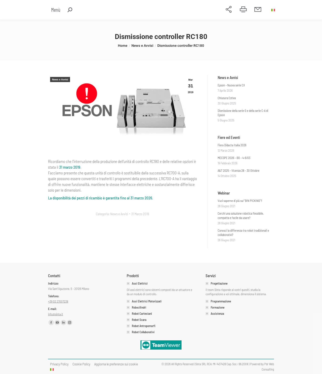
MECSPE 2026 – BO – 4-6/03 (234, 158)
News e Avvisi (60, 79)
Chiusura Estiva (227, 98)
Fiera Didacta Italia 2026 (232, 145)
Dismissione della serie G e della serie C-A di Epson (243, 113)
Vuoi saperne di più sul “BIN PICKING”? (240, 200)
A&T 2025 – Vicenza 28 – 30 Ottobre (238, 170)
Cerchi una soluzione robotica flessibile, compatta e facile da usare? (241, 216)
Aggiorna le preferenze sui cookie (116, 364)
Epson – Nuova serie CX (231, 85)
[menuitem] (273, 10)
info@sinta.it (55, 314)
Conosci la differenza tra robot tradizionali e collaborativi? (243, 233)
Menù (55, 10)
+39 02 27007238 (58, 301)
